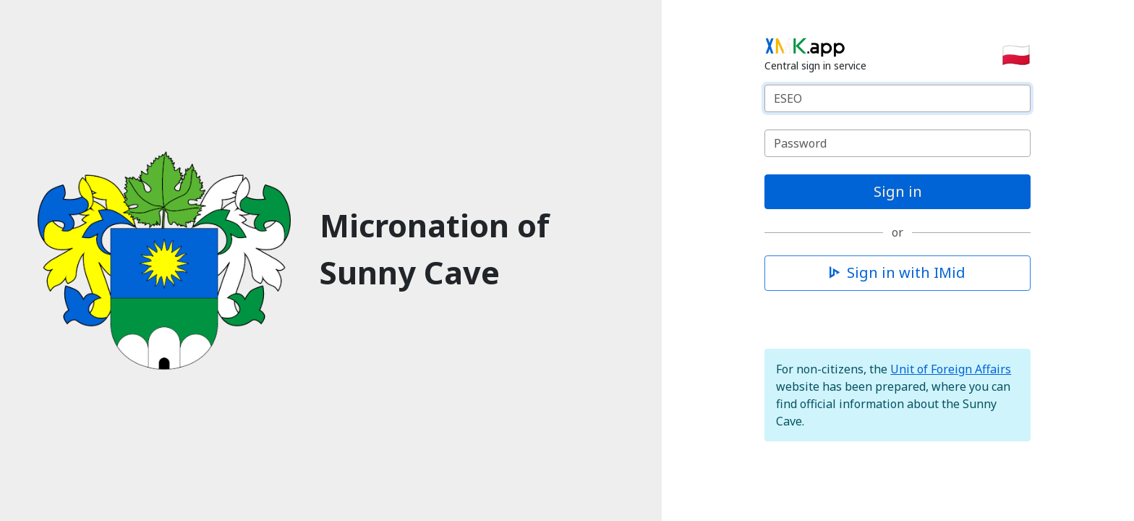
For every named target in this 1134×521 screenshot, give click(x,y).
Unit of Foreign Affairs (950, 369)
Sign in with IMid (897, 272)
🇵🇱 (1016, 53)
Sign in (898, 191)
